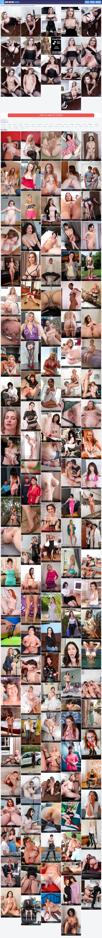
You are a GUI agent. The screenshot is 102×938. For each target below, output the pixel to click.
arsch (72, 126)
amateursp (4, 124)
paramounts (40, 124)
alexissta (27, 126)
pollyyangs (15, 126)
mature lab (34, 124)
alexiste (86, 126)
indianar (81, 126)
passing (10, 124)
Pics (86, 2)
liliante (46, 124)
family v (15, 124)
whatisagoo (78, 124)
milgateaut (50, 126)
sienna (91, 126)
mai (76, 126)
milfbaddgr (90, 124)
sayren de (57, 126)
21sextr (3, 126)
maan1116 (52, 124)
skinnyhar (10, 127)
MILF (8, 120)
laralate (44, 126)
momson (97, 126)
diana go (65, 124)
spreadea (21, 126)
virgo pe (84, 124)
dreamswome (27, 124)
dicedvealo (96, 124)
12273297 (9, 126)
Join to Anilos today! (51, 115)
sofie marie (23, 127)
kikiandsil (39, 126)
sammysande (59, 124)
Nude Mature (12, 2)
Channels (98, 2)
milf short (33, 126)
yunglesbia (16, 127)
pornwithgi (4, 127)
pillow (68, 126)
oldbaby (20, 124)
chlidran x (63, 126)
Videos (92, 2)
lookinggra (72, 124)
